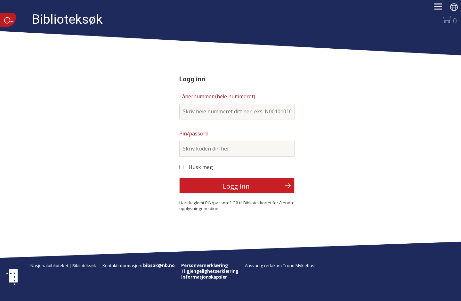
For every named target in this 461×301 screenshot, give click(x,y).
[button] (441, 8)
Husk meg (201, 167)
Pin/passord (193, 133)
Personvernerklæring (204, 265)
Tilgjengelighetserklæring (210, 271)
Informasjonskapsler (204, 277)
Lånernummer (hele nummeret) (217, 96)
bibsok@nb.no (159, 265)
